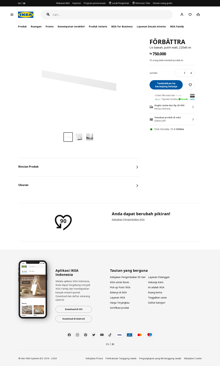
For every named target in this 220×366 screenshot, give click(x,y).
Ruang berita (155, 292)
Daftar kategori (156, 302)
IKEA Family (177, 26)
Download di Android (73, 318)
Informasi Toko (142, 3)
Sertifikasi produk (119, 307)
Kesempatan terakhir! (71, 26)
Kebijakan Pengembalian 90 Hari (127, 277)
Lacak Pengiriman (120, 3)
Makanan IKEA (63, 3)
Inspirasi (76, 3)
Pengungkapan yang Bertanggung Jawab (160, 358)
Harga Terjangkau (119, 302)
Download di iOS (73, 309)
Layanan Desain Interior (151, 26)
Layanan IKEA (117, 297)
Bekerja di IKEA (118, 292)
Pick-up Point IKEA (120, 287)
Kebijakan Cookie (193, 358)
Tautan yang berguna (129, 271)
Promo (50, 26)
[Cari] (113, 15)
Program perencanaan (95, 3)
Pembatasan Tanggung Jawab (121, 358)
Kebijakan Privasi (94, 358)
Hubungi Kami (155, 282)
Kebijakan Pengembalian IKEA (128, 219)
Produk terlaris (98, 26)
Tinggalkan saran (157, 297)
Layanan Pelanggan (159, 277)
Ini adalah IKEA (156, 287)
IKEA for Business (122, 26)
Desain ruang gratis (162, 3)
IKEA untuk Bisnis (119, 282)
